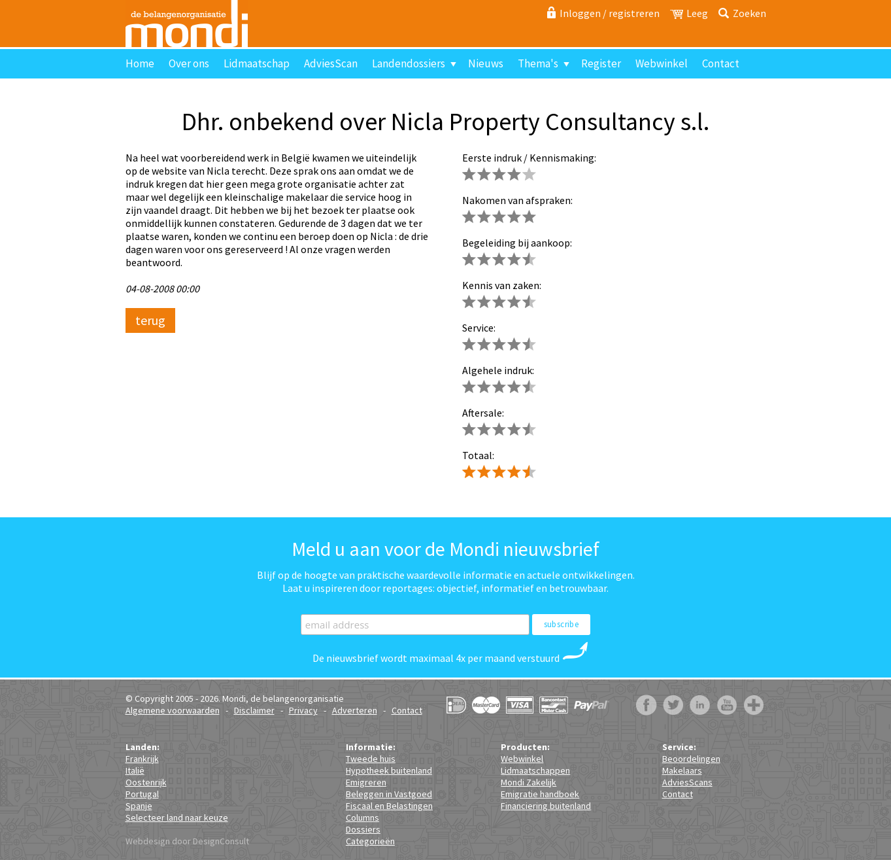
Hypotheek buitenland (389, 770)
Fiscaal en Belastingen (389, 806)
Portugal (142, 794)
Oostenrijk (146, 782)
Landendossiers (408, 63)
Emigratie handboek (540, 794)
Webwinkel (661, 63)
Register (601, 63)
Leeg (697, 13)
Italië (135, 770)
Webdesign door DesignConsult (187, 841)
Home (140, 63)
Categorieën (370, 841)
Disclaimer (254, 710)
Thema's (538, 63)
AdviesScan (331, 63)
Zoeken (749, 13)
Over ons (189, 63)
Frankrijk (142, 759)
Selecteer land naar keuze (177, 817)
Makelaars (682, 770)
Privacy (303, 710)
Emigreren (366, 782)
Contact (720, 63)
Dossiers (363, 829)
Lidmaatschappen (535, 770)
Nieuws (485, 63)
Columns (362, 817)
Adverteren (354, 710)
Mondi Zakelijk (528, 782)
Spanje (139, 806)
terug (150, 320)
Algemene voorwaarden (173, 710)
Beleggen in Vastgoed (389, 794)
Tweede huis (370, 759)
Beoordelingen (691, 759)
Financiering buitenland (546, 806)
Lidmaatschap (257, 63)
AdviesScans (687, 782)
